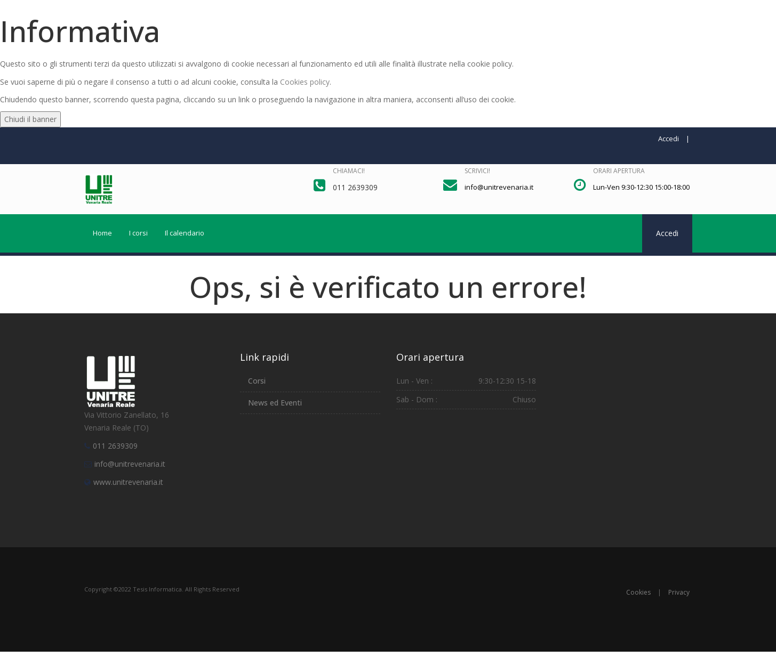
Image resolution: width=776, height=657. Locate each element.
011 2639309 (115, 446)
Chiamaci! (349, 170)
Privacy (679, 592)
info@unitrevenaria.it (129, 464)
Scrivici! (477, 170)
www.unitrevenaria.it (128, 482)
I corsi (138, 233)
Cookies (638, 592)
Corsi (257, 381)
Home (102, 233)
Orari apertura (619, 170)
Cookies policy (305, 82)
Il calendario (184, 233)
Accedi (668, 138)
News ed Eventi (275, 403)
